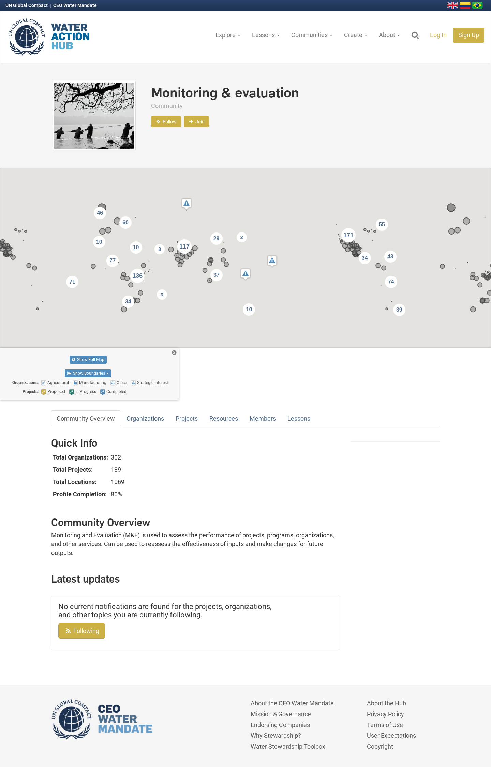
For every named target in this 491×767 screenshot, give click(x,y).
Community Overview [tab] (86, 418)
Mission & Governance (281, 714)
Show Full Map (88, 359)
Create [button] (355, 35)
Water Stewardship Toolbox (288, 746)
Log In (438, 35)
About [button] (389, 35)
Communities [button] (311, 35)
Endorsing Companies (280, 724)
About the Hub (386, 703)
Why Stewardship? (276, 735)
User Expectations (391, 735)
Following (81, 630)
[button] (272, 261)
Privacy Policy (385, 714)
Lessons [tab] (298, 418)
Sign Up (468, 35)
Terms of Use (385, 724)
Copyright (380, 746)
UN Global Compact (27, 5)
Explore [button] (227, 35)
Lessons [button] (266, 35)
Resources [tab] (223, 418)
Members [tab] (263, 418)
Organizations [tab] (145, 418)
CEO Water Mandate (75, 5)
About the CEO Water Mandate (292, 703)
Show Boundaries (88, 373)
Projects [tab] (187, 418)
